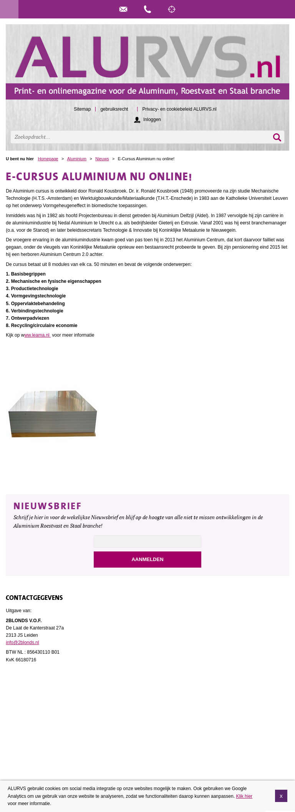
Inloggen (152, 119)
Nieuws (102, 158)
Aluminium (76, 158)
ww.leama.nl (37, 335)
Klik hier (244, 797)
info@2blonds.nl (22, 642)
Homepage (48, 158)
